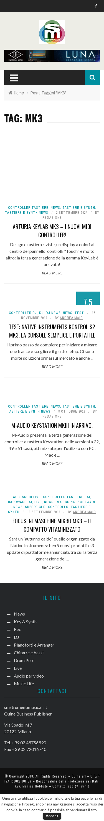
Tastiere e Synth (78, 207)
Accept (52, 816)
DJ (41, 313)
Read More (52, 273)
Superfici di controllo (47, 507)
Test (79, 313)
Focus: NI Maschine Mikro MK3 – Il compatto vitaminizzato (52, 525)
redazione (52, 217)
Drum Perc (24, 660)
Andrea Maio (71, 318)
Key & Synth (25, 621)
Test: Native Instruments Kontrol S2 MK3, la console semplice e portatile (52, 331)
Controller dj (23, 313)
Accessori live (27, 497)
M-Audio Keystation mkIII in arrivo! (52, 425)
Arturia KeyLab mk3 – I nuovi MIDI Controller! (52, 230)
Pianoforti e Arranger (34, 644)
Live (38, 502)
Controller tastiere (28, 207)
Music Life (24, 683)
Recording (65, 502)
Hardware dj (20, 502)
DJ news (53, 313)
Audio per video (29, 675)
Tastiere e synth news (26, 212)
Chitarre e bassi (29, 652)
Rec (17, 629)
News (55, 207)
